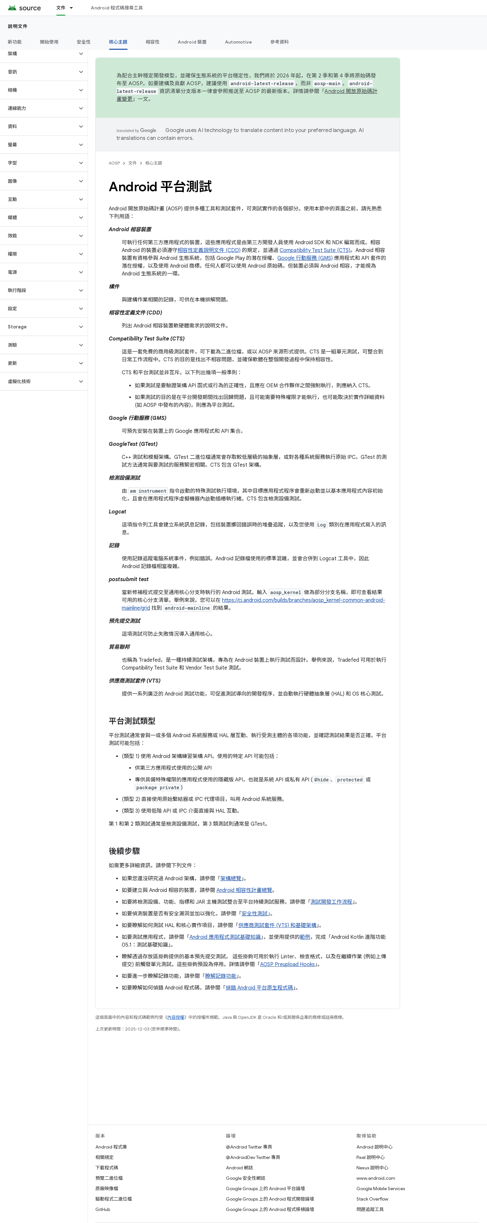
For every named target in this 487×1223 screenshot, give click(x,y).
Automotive (238, 42)
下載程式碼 (106, 1168)
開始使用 (49, 42)
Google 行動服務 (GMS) (305, 258)
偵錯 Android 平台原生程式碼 (259, 988)
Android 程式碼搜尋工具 (117, 8)
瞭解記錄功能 (220, 976)
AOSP (114, 163)
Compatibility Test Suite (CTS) (315, 250)
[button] (38, 53)
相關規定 (104, 1157)
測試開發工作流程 (331, 902)
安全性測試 (255, 914)
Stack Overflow (372, 1199)
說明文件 (18, 26)
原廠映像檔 (106, 1188)
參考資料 (279, 42)
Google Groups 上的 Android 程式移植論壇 (270, 1209)
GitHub (102, 1209)
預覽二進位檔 (109, 1178)
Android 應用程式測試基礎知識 (225, 937)
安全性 (84, 42)
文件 (132, 163)
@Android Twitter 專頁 (249, 1147)
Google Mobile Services (380, 1188)
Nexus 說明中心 (372, 1168)
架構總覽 (230, 878)
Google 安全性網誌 (245, 1178)
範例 (305, 937)
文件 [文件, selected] (61, 8)
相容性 (153, 42)
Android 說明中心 (374, 1147)
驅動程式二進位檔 (113, 1199)
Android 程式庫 (111, 1147)
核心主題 (153, 163)
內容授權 (175, 1017)
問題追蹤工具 (370, 1209)
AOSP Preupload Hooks (287, 964)
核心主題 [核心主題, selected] (118, 42)
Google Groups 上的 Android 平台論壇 (265, 1188)
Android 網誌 (239, 1168)
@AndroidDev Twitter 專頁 (253, 1157)
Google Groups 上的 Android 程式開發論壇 (270, 1199)
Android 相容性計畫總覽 (244, 890)
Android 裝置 (192, 42)
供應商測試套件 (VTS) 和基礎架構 (277, 925)
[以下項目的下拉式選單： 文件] (74, 8)
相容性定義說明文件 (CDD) (209, 250)
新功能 (15, 42)
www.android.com (375, 1178)
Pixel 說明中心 (370, 1157)
